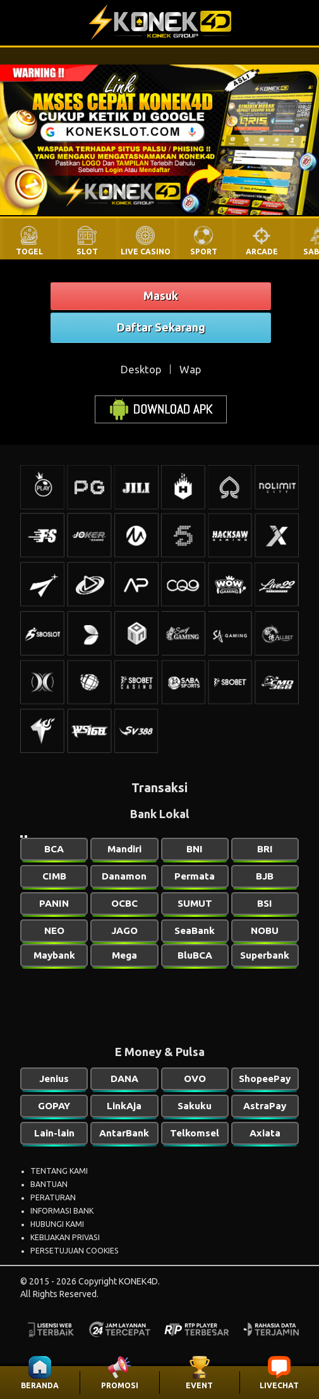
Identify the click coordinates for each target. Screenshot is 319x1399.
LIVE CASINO (146, 251)
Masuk (160, 295)
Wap (190, 369)
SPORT (203, 251)
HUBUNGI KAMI (57, 1224)
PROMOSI (119, 1385)
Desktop (141, 369)
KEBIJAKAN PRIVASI (65, 1237)
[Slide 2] (26, 836)
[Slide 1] (21, 836)
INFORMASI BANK (61, 1211)
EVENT (199, 1385)
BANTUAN (49, 1184)
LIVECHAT (279, 1385)
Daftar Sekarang (161, 327)
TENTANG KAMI (59, 1171)
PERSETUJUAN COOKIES (74, 1251)
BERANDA (40, 1385)
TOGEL (29, 251)
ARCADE (262, 251)
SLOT (87, 251)
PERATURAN (53, 1197)
